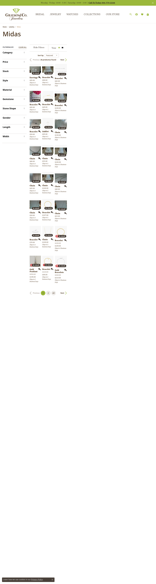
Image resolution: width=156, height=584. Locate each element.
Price (5, 62)
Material (7, 90)
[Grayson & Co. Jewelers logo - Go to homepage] (14, 14)
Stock (6, 71)
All (97, 494)
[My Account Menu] (136, 14)
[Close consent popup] (52, 579)
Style (5, 80)
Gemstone (8, 99)
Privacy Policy (37, 579)
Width (6, 136)
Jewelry (55, 14)
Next (149, 60)
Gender (6, 118)
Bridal (40, 14)
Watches (72, 14)
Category (8, 52)
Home (5, 27)
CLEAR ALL (23, 47)
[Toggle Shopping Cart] (147, 14)
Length (6, 127)
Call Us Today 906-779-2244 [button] (102, 3)
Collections (92, 14)
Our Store (113, 14)
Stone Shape (9, 108)
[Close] (152, 3)
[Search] (130, 14)
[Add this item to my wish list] (68, 106)
